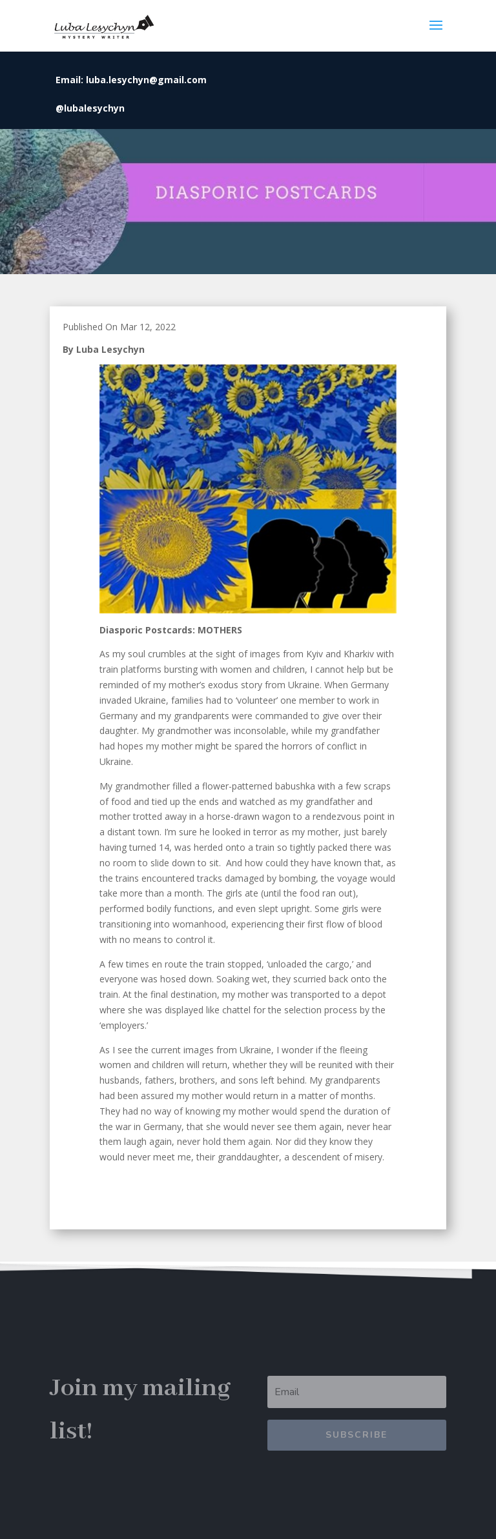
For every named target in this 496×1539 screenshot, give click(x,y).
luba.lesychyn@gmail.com (146, 80)
